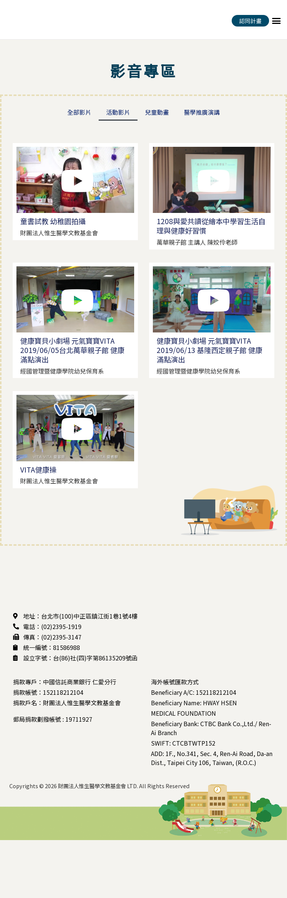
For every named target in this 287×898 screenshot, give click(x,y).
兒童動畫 (157, 112)
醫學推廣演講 (202, 112)
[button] (276, 20)
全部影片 (79, 112)
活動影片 (118, 112)
